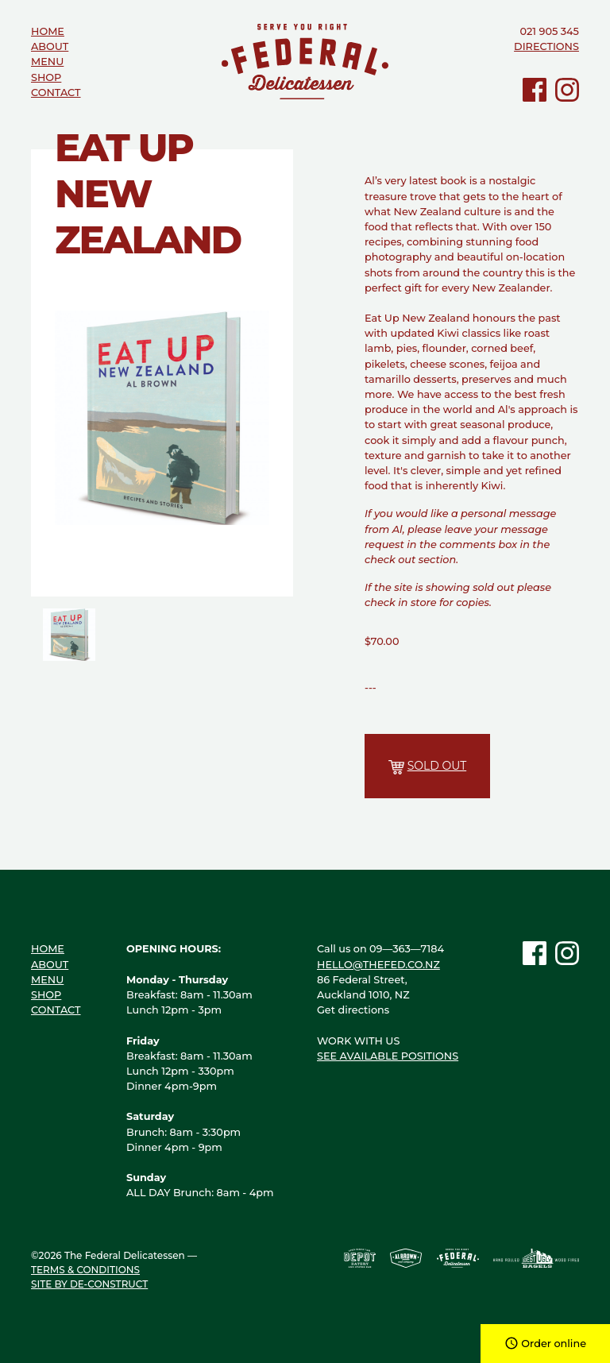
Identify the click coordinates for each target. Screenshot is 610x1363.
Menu (47, 62)
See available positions (387, 1056)
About (49, 46)
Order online (545, 1343)
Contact (56, 92)
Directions (546, 46)
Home (47, 31)
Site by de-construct (89, 1284)
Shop (46, 77)
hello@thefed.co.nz (378, 965)
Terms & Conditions (85, 1270)
